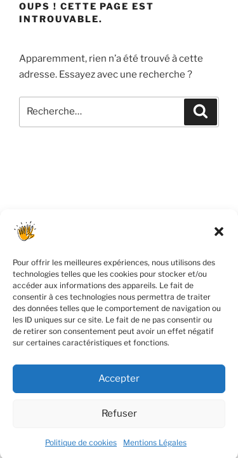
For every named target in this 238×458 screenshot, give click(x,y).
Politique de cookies (81, 447)
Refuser (119, 418)
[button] (219, 236)
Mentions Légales (155, 447)
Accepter (119, 383)
